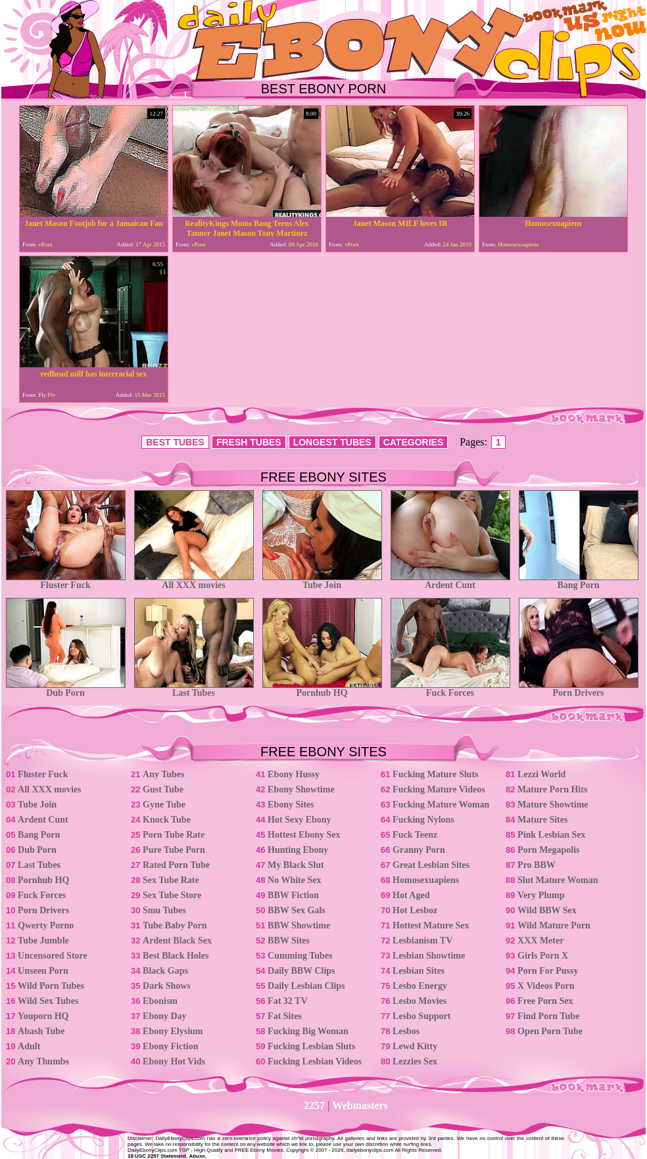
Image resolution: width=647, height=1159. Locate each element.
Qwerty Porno (46, 925)
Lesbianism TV (422, 940)
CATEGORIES (413, 442)
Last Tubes (194, 689)
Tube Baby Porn (175, 925)
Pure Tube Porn (174, 850)
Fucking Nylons (423, 820)
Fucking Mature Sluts (435, 774)
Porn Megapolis (548, 850)
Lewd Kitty (415, 1046)
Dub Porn (66, 689)
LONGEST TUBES (332, 442)
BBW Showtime (299, 925)
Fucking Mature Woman (441, 804)
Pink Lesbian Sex (551, 835)
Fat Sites (285, 1016)
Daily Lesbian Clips (306, 986)
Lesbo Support (421, 1016)
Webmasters (360, 1105)
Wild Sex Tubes (48, 1001)
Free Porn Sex (545, 1001)
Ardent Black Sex (177, 940)
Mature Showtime (552, 804)
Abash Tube (41, 1031)
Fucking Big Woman (308, 1031)
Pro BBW (536, 865)
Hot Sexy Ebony (299, 820)
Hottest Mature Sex (431, 925)
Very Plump (540, 895)
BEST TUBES (175, 442)
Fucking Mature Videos (439, 789)
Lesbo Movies (419, 1001)
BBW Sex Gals (296, 910)
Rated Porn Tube (176, 865)
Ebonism (160, 1001)
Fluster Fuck (66, 581)
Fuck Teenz (415, 835)
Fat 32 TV (287, 1001)
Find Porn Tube (548, 1016)
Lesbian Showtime (429, 956)
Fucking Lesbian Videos (315, 1061)
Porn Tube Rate (173, 835)
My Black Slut (296, 865)
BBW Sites (289, 940)
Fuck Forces (450, 689)
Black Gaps (165, 971)
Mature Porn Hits (552, 789)
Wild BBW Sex (547, 910)
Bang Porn (578, 581)
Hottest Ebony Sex (304, 835)
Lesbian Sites (418, 971)
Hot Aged (411, 895)
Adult (29, 1046)
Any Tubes (163, 774)
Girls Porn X (542, 956)
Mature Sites (542, 820)
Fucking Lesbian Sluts (311, 1046)
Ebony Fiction (170, 1046)
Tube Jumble (43, 940)
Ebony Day (165, 1016)
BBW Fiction (293, 895)
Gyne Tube (164, 804)
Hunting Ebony (298, 850)
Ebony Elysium (173, 1031)
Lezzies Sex (415, 1061)
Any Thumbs (43, 1061)
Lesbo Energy (420, 986)
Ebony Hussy (294, 774)
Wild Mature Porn (553, 925)
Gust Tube (163, 789)
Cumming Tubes (300, 956)
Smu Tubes (164, 910)
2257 (314, 1105)
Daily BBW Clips (301, 971)
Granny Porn (419, 850)
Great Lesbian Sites (431, 865)
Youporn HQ (43, 1016)
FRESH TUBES (248, 442)
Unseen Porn (43, 971)
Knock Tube (167, 820)
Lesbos (406, 1031)
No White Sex (294, 880)
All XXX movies (194, 581)
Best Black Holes (175, 956)
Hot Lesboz (415, 910)
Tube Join (322, 581)
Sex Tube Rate (171, 880)
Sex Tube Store (172, 895)
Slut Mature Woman (557, 880)
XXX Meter (540, 940)
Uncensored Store (52, 956)
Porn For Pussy (547, 971)
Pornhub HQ (322, 689)
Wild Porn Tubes (51, 986)
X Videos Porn (545, 986)
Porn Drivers (578, 689)
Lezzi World (541, 774)
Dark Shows (167, 986)
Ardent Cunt (450, 581)
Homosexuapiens (426, 880)
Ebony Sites (291, 804)
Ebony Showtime (301, 789)
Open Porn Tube (550, 1031)
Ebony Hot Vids (174, 1061)
